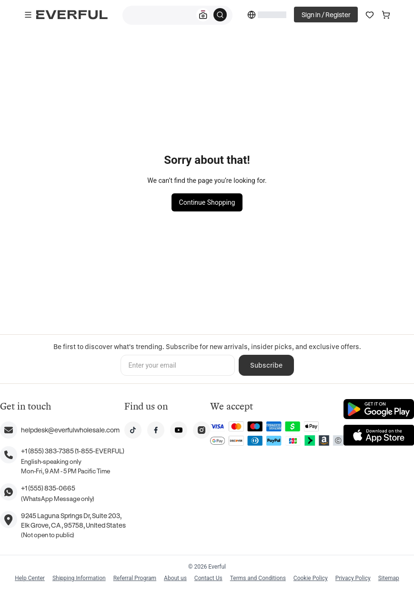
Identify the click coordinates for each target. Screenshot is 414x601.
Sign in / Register (326, 14)
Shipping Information (79, 578)
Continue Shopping (207, 202)
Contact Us (208, 578)
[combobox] (177, 15)
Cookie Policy (310, 578)
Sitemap (388, 578)
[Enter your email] (178, 365)
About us (175, 578)
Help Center (30, 578)
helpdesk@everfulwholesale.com (70, 430)
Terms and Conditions (258, 578)
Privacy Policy (353, 578)
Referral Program (134, 578)
